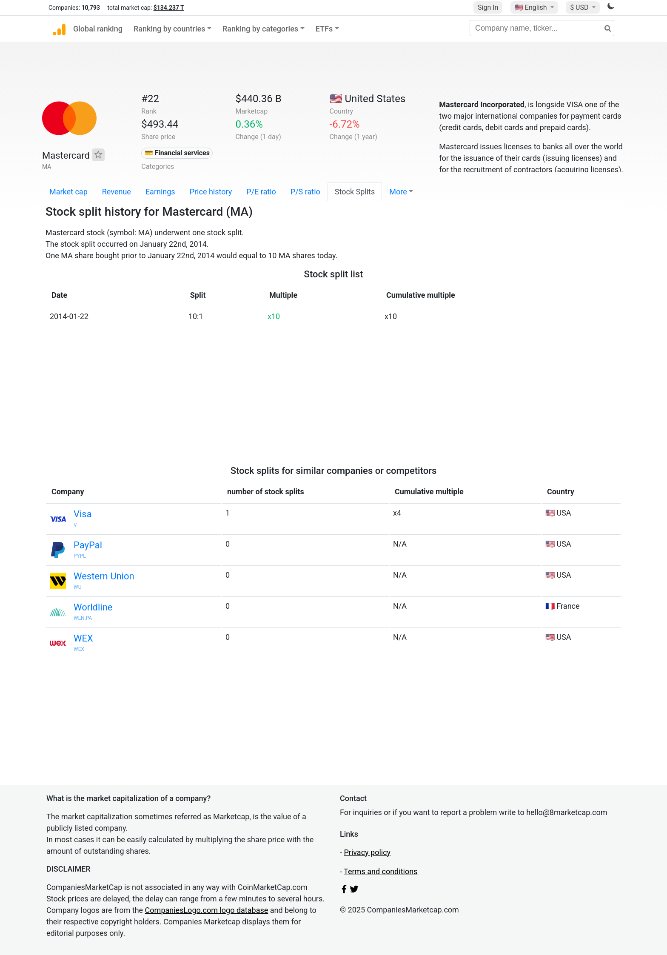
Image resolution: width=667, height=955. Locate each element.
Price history (211, 191)
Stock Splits (355, 191)
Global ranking (98, 28)
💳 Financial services (177, 153)
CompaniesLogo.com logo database (206, 910)
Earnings (160, 191)
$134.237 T (169, 7)
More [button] (398, 191)
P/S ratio (305, 191)
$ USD (580, 7)
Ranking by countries (169, 28)
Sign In (488, 7)
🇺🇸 (532, 7)
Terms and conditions (380, 871)
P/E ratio (261, 191)
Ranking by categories (260, 28)
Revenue (116, 191)
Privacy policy (367, 852)
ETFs (324, 28)
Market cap (68, 191)
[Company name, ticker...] (542, 28)
